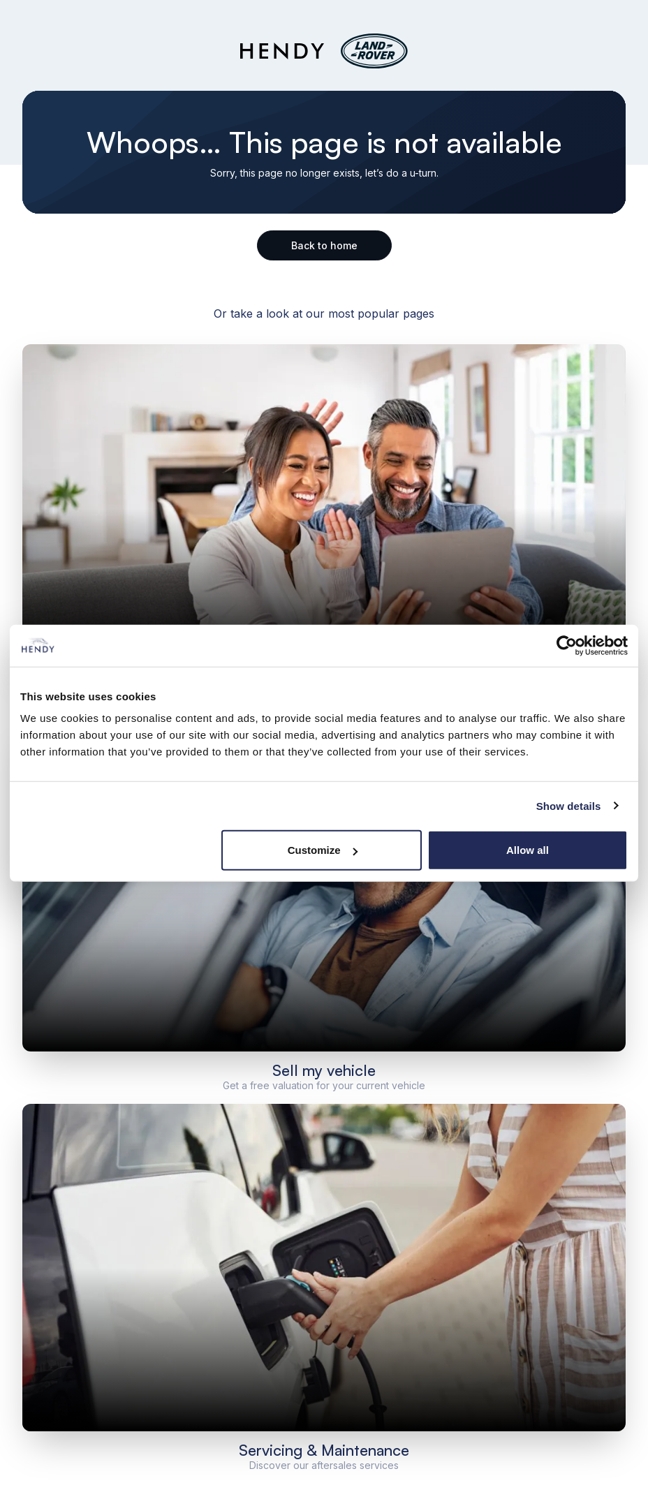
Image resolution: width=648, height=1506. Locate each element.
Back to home (324, 245)
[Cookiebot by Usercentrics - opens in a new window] (567, 645)
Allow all (527, 850)
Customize (323, 850)
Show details (568, 805)
